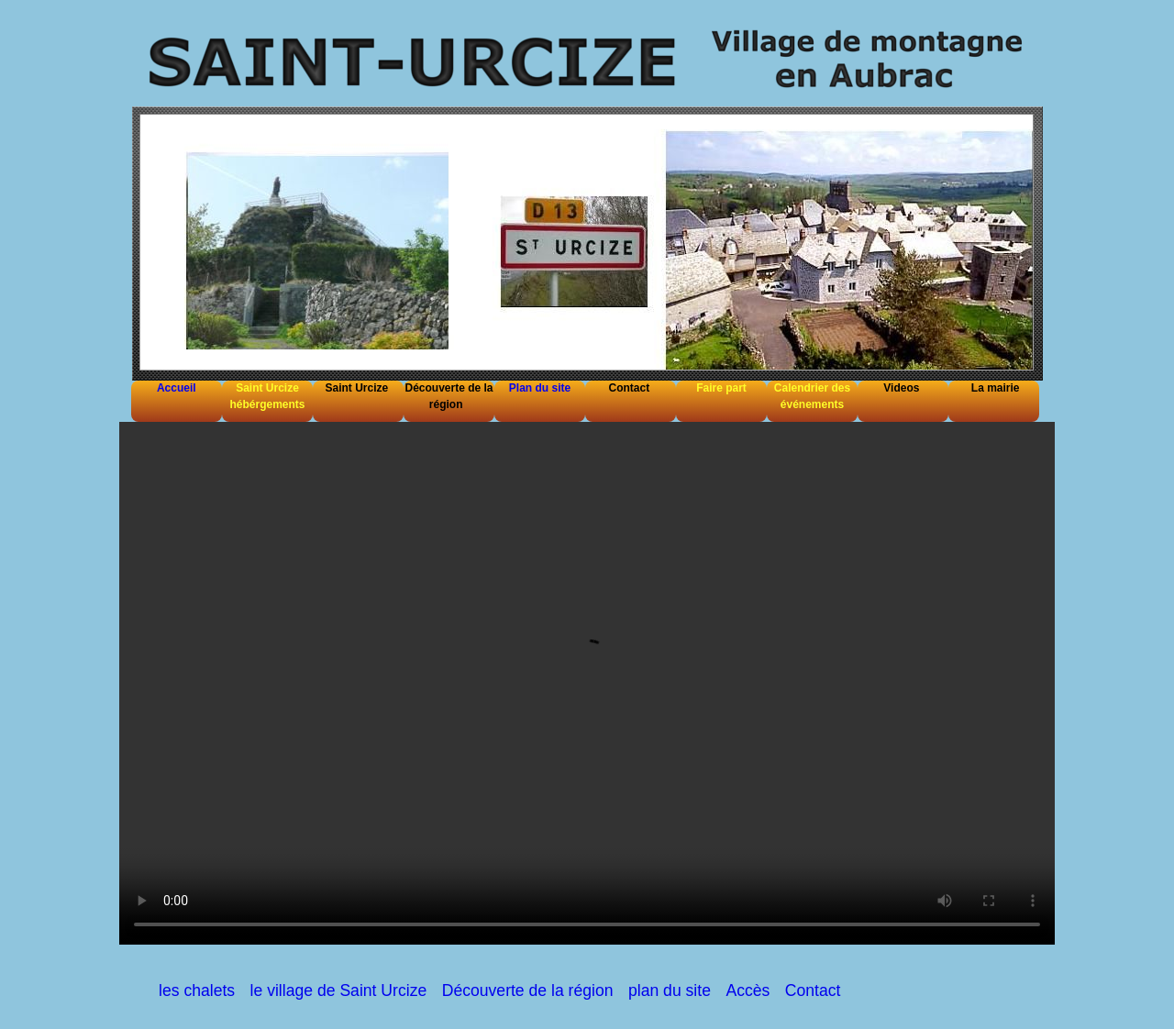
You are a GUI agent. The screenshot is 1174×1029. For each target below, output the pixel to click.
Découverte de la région (528, 990)
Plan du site (539, 388)
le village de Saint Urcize (338, 990)
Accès (747, 990)
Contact (813, 990)
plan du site (669, 990)
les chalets (197, 990)
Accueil (176, 388)
